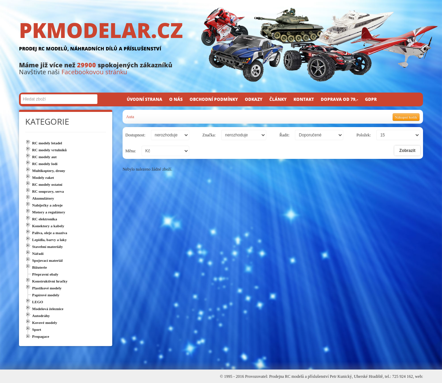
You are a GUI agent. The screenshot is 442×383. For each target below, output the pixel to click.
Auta (130, 116)
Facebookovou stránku (94, 72)
